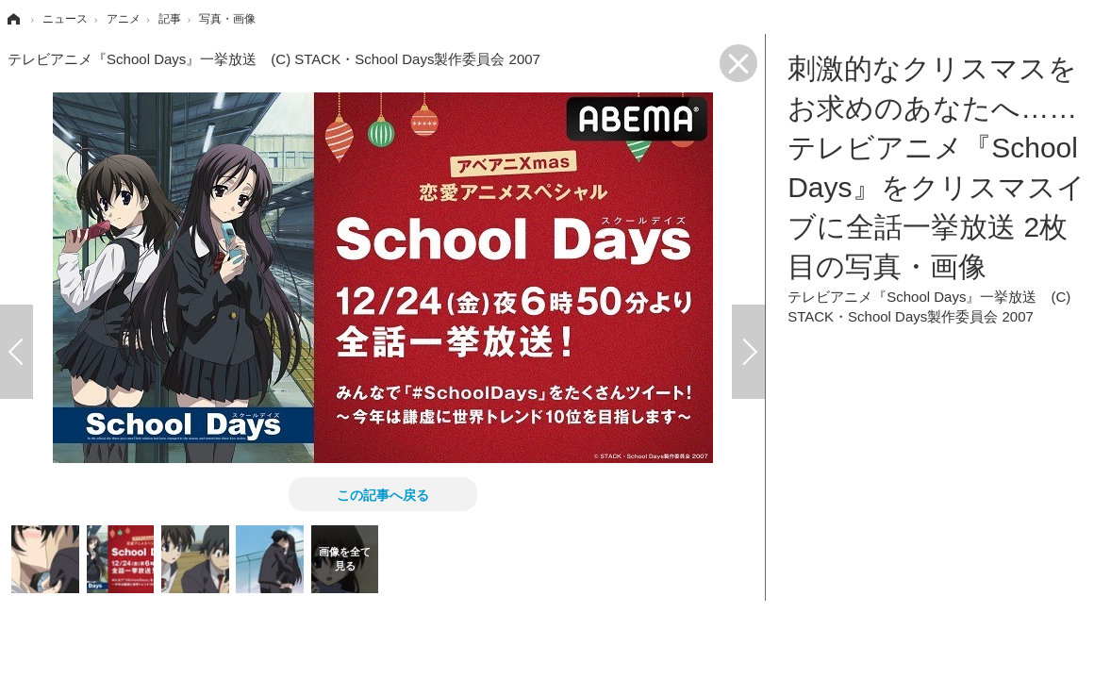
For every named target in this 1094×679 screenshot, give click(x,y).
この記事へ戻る (383, 494)
